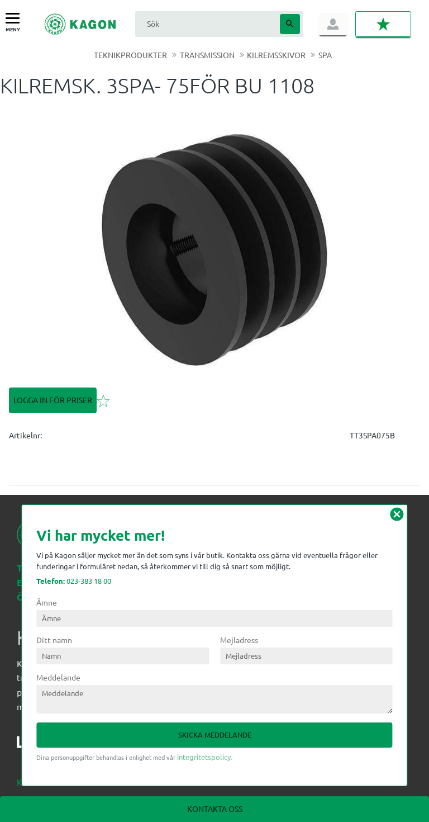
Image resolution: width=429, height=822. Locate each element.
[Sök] (290, 24)
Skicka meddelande (214, 734)
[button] (15, 19)
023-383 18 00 (73, 580)
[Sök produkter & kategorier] (206, 23)
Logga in (333, 24)
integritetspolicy (204, 757)
